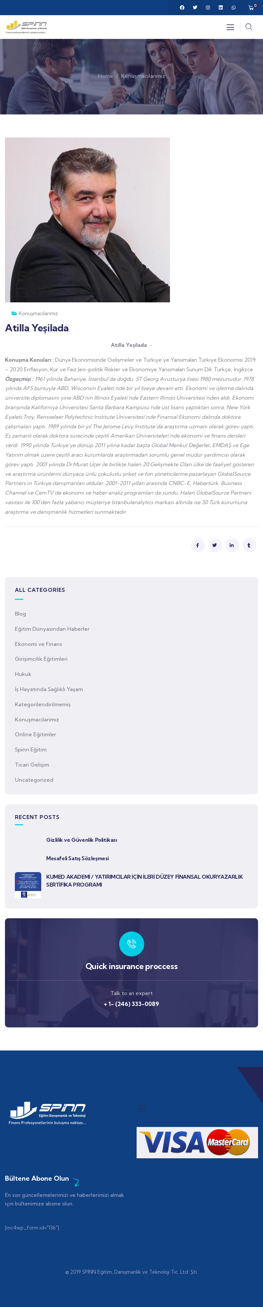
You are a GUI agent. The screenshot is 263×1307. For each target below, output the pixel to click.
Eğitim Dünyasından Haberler (52, 628)
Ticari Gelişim (32, 764)
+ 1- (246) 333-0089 (131, 1004)
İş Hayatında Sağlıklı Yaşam (49, 689)
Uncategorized (34, 779)
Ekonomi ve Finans (38, 644)
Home (105, 76)
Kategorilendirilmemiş (43, 704)
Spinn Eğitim (31, 749)
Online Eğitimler (35, 734)
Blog (20, 613)
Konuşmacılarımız (143, 76)
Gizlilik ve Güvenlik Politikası (81, 839)
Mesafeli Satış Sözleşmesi (77, 858)
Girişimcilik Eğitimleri (41, 658)
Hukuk (23, 674)
